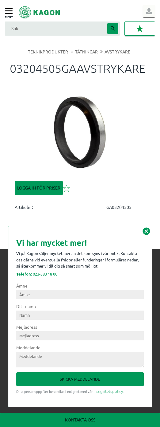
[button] (10, 11)
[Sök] (112, 28)
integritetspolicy (108, 391)
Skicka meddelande (80, 379)
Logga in (149, 11)
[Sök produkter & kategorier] (55, 28)
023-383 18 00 (36, 273)
